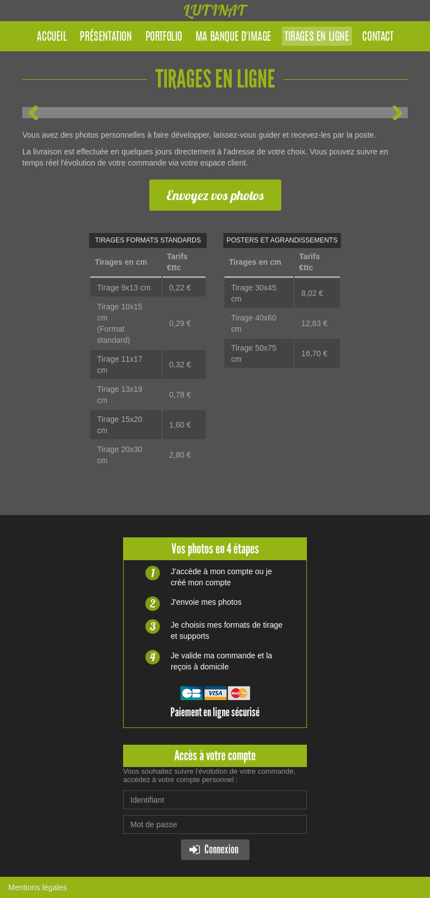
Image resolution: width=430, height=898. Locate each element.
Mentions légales (37, 887)
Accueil (51, 37)
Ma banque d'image (233, 37)
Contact (377, 37)
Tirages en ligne (317, 37)
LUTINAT (215, 10)
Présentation (105, 37)
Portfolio (163, 37)
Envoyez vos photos (215, 195)
